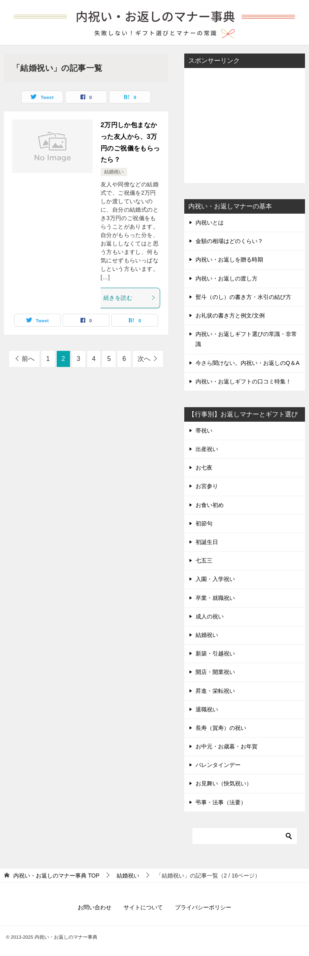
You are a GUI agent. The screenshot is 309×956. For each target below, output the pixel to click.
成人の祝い (210, 616)
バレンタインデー (218, 765)
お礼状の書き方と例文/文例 (230, 315)
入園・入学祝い (215, 579)
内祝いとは (210, 222)
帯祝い (204, 430)
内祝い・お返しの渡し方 (227, 278)
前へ (28, 358)
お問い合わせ (94, 907)
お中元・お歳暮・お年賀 (227, 746)
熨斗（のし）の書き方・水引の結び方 (243, 297)
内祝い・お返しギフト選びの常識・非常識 (246, 339)
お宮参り (207, 486)
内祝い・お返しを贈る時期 (229, 259)
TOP (56, 875)
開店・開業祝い (215, 672)
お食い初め (210, 505)
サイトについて (143, 907)
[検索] (244, 836)
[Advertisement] (244, 124)
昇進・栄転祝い (215, 691)
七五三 (204, 560)
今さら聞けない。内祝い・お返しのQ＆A (247, 363)
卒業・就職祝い (215, 598)
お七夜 (204, 467)
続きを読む (129, 298)
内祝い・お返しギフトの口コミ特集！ (243, 381)
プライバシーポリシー (203, 907)
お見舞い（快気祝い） (224, 783)
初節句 (204, 523)
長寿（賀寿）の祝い (221, 728)
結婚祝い (114, 172)
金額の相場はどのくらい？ (229, 241)
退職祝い (207, 709)
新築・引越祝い (215, 653)
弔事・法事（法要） (221, 802)
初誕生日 (207, 542)
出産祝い (207, 449)
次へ (144, 358)
